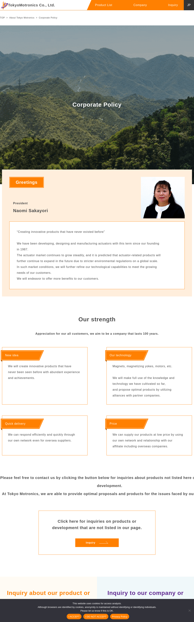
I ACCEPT (74, 616)
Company (140, 5)
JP (189, 5)
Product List (103, 5)
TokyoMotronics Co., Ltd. (28, 5)
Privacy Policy (119, 616)
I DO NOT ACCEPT (95, 616)
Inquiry (173, 5)
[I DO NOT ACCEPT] (189, 610)
